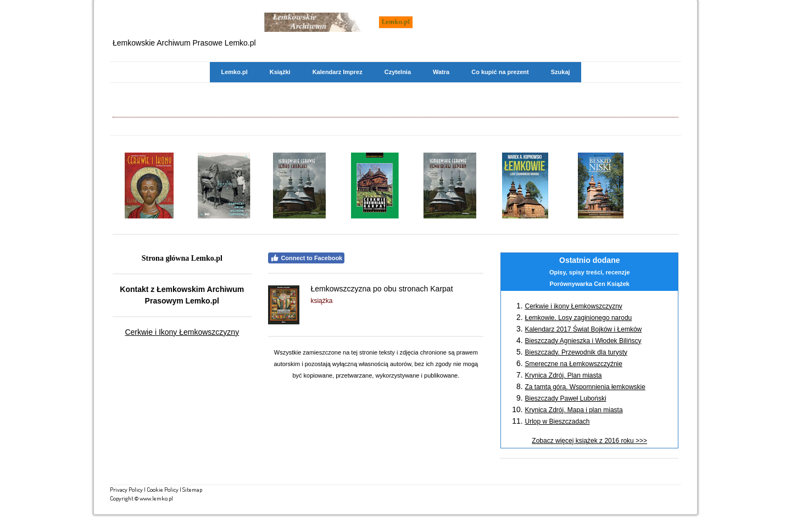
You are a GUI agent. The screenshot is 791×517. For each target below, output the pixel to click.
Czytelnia (398, 72)
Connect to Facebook (306, 258)
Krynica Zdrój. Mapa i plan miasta (573, 410)
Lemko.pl (234, 72)
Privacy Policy (126, 489)
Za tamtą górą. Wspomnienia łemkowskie (585, 387)
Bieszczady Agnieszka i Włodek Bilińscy (583, 341)
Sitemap (192, 489)
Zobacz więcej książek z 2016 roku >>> (589, 441)
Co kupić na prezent (500, 72)
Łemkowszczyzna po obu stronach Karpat (381, 288)
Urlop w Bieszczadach (557, 421)
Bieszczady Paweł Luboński (565, 398)
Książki (280, 72)
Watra (441, 72)
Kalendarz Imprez (338, 72)
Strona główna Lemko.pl (182, 258)
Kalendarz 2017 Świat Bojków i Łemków (583, 329)
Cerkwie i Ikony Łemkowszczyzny (182, 332)
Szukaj (560, 72)
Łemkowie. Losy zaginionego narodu (578, 318)
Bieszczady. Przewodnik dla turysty (576, 352)
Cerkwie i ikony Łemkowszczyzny (573, 306)
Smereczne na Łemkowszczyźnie (573, 364)
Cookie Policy (163, 489)
